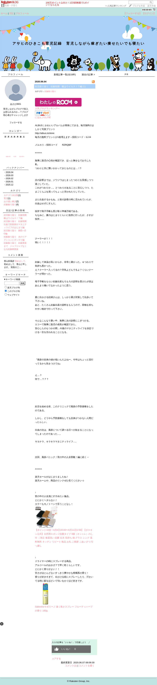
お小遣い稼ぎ (10, 201)
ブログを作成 (138, 6)
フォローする (15, 122)
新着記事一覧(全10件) (65, 74)
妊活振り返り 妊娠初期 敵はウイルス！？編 (58, 86)
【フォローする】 (132, 13)
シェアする (55, 658)
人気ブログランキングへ (47, 108)
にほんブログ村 (43, 117)
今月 (14, 156)
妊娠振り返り (10, 204)
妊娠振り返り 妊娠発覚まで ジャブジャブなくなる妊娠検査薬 (15, 246)
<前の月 (8, 156)
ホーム (4, 13)
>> (115, 6)
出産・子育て (11, 5)
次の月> (21, 156)
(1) (84, 86)
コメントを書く (86, 665)
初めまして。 (21, 261)
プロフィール (22, 13)
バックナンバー (16, 167)
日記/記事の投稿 (15, 210)
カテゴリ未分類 (11, 195)
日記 (11, 13)
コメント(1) (71, 665)
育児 (6, 198)
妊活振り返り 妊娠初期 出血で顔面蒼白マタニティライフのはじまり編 (16, 224)
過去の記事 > (88, 74)
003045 (147, 9)
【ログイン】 (149, 13)
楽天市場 (151, 6)
